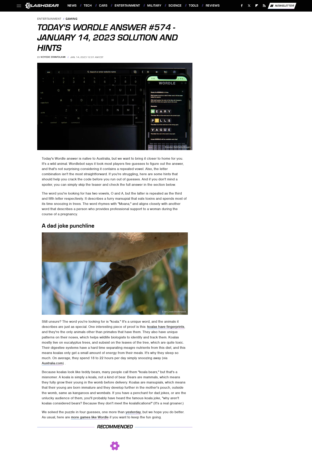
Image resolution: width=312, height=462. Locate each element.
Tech (88, 5)
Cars (103, 5)
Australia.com (52, 363)
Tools (193, 5)
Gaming (71, 19)
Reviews (213, 5)
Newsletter (281, 6)
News (72, 5)
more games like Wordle (90, 417)
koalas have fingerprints (165, 326)
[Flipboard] (257, 6)
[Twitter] (249, 6)
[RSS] (264, 6)
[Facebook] (242, 6)
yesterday (133, 412)
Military (154, 5)
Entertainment (127, 5)
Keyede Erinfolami (53, 57)
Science (175, 5)
